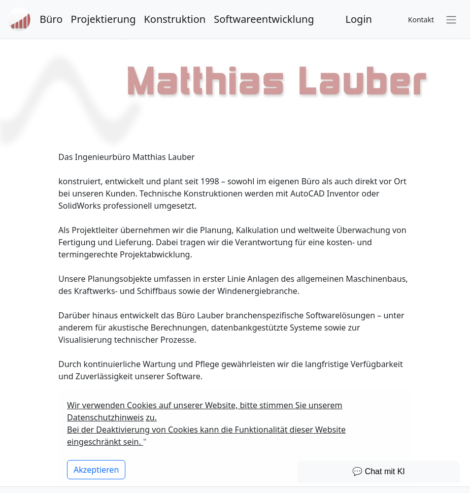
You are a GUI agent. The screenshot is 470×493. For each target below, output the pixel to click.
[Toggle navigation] (451, 19)
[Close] (96, 469)
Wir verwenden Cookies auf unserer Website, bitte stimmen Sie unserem (205, 405)
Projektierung (103, 19)
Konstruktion (175, 19)
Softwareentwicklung (264, 19)
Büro (51, 19)
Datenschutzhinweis (105, 417)
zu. (151, 417)
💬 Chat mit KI (378, 471)
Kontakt (421, 19)
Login (359, 19)
